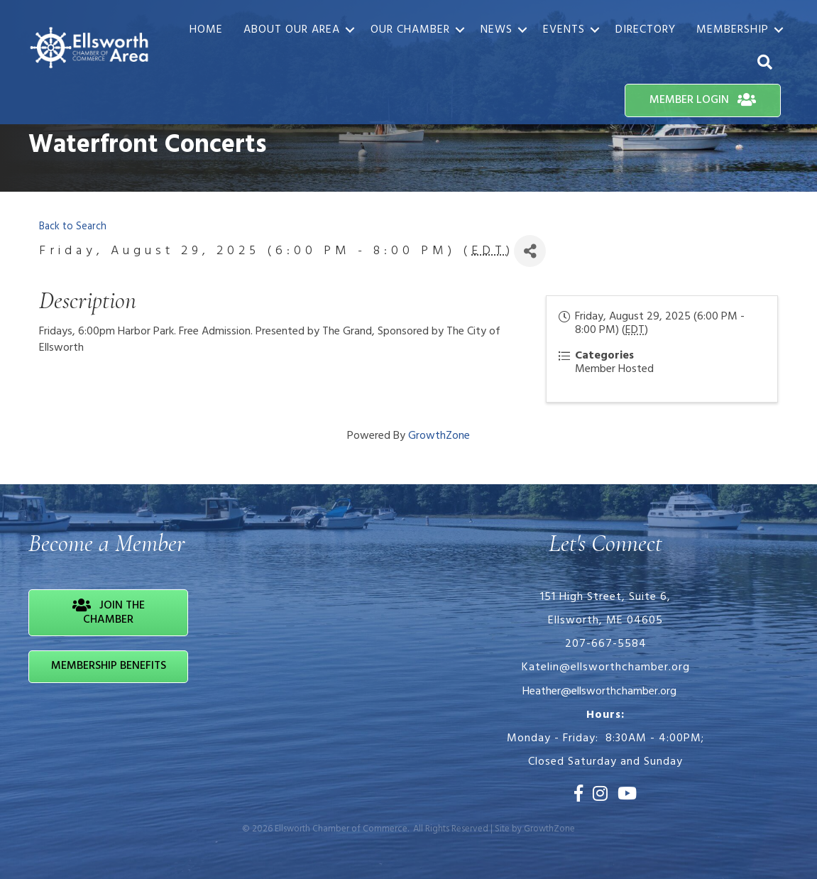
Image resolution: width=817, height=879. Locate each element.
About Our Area (291, 30)
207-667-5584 (606, 644)
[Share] (530, 251)
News (496, 30)
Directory (645, 30)
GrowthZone (439, 436)
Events (564, 30)
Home (206, 30)
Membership (732, 30)
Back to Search (72, 227)
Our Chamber (410, 30)
